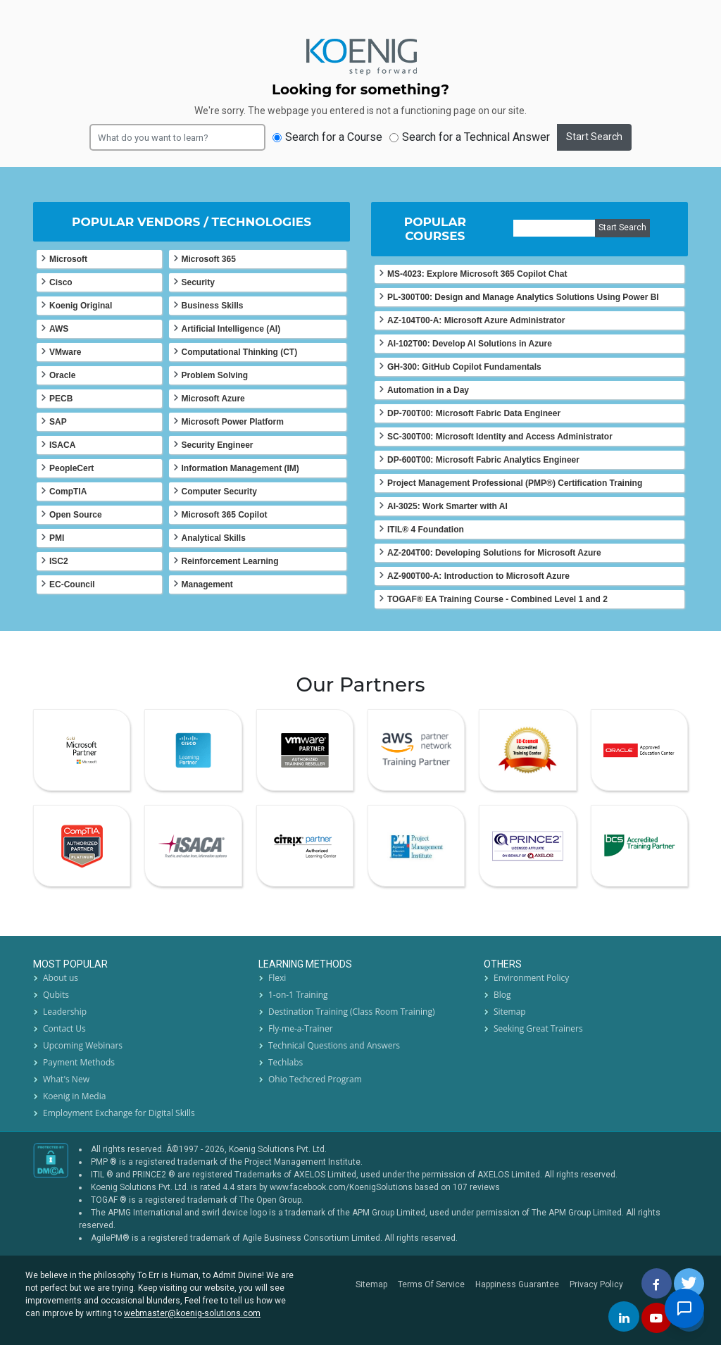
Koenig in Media (74, 1096)
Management (207, 584)
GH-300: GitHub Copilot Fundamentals (464, 367)
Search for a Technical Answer (469, 137)
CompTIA (68, 491)
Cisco (61, 282)
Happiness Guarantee (517, 1284)
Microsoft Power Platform (233, 422)
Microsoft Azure (213, 399)
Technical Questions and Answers (334, 1045)
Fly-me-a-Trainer (300, 1028)
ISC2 (58, 561)
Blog (502, 995)
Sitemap (510, 1012)
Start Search (594, 136)
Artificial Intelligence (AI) (231, 329)
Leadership (65, 1012)
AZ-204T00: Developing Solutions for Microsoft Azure (494, 553)
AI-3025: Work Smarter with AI (447, 506)
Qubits (56, 995)
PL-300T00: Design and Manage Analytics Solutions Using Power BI (523, 297)
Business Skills (213, 306)
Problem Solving (215, 375)
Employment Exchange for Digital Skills (119, 1113)
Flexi (277, 978)
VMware (65, 352)
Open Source (75, 515)
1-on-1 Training (298, 995)
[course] (554, 228)
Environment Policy (531, 978)
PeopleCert (71, 468)
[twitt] (690, 1283)
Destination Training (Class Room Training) (351, 1012)
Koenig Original (80, 306)
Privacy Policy (596, 1284)
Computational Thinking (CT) (240, 352)
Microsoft (68, 259)
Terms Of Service (431, 1284)
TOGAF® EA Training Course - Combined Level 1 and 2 (497, 599)
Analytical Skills (214, 538)
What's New (66, 1079)
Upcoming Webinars (83, 1045)
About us (60, 978)
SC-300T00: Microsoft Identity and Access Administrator (500, 437)
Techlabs (285, 1062)
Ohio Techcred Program (315, 1079)
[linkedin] (624, 1316)
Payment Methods (79, 1062)
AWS (58, 329)
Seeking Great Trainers (538, 1028)
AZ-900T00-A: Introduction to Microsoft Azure (478, 576)
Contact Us (64, 1028)
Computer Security (219, 491)
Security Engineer (217, 445)
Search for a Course (327, 137)
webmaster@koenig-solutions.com (192, 1313)
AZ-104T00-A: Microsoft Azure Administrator (476, 320)
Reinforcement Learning (230, 561)
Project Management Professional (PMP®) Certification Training (514, 483)
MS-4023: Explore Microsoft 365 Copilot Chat (477, 274)
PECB (61, 399)
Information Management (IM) (240, 468)
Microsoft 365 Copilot (225, 515)
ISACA (62, 445)
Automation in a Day (428, 390)
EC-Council (72, 584)
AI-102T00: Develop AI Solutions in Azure (469, 344)
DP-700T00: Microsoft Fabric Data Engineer (473, 413)
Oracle (62, 375)
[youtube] (657, 1318)
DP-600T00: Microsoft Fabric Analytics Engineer (483, 460)
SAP (58, 422)
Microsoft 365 (209, 259)
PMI (56, 538)
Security (198, 282)
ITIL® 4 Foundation (425, 529)
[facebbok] (657, 1283)
